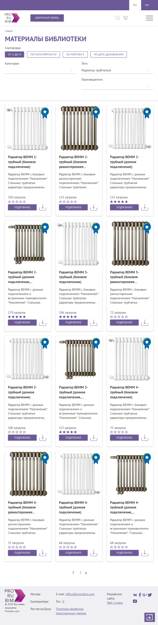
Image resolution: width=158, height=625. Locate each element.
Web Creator (115, 603)
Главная (8, 31)
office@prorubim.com (80, 594)
